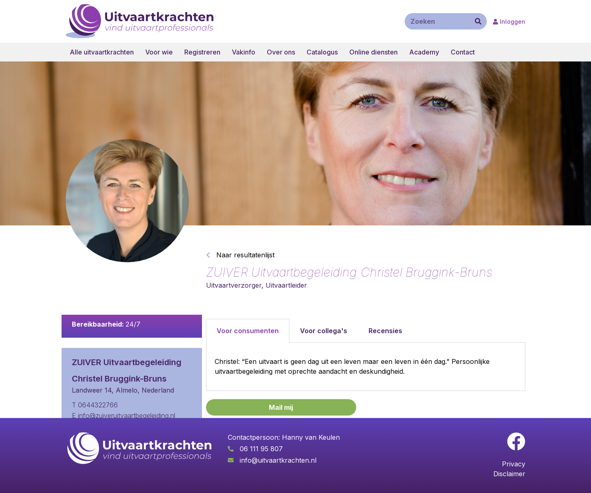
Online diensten (373, 52)
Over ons (281, 52)
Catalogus (322, 52)
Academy (424, 52)
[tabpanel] (365, 367)
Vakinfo (243, 52)
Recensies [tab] (385, 331)
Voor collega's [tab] (323, 331)
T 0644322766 (95, 405)
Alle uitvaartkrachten (102, 52)
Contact (463, 52)
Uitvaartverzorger (233, 285)
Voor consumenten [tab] (248, 331)
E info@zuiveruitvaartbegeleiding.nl (123, 415)
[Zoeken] (478, 21)
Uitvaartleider (286, 285)
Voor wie (159, 52)
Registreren (202, 52)
